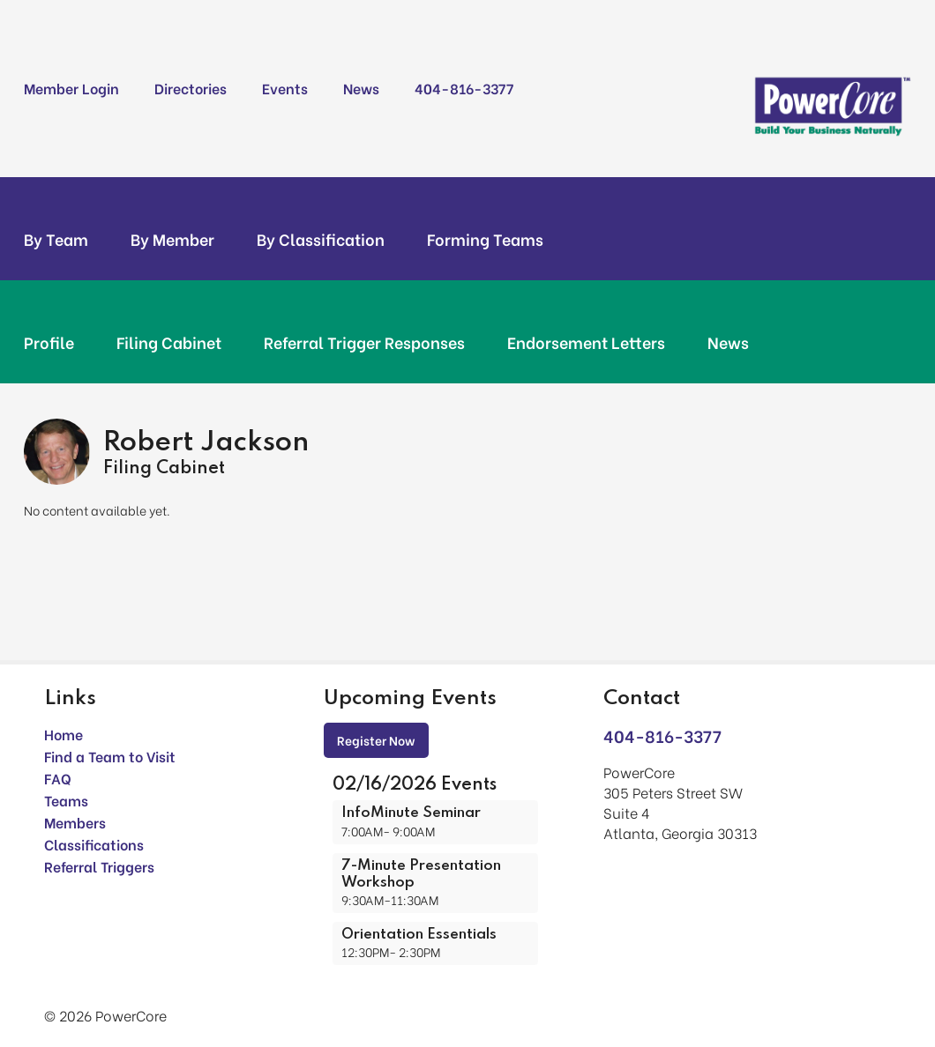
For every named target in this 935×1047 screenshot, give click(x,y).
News (361, 88)
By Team (56, 238)
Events (285, 88)
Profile (49, 341)
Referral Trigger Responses (364, 341)
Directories (190, 88)
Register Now (376, 740)
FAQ (57, 778)
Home (63, 734)
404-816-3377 (464, 88)
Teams (66, 800)
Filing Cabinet (168, 341)
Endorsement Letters (586, 341)
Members (75, 822)
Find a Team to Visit (110, 756)
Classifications (94, 844)
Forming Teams (485, 238)
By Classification (321, 238)
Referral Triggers (99, 866)
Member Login (71, 88)
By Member (172, 238)
